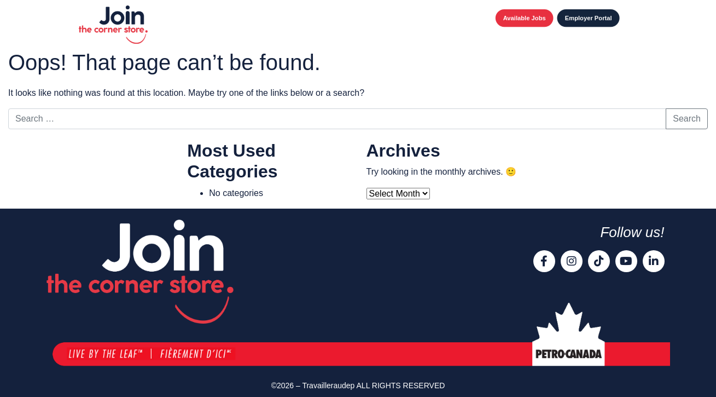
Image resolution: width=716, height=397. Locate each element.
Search (687, 118)
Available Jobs (524, 18)
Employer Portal (588, 18)
